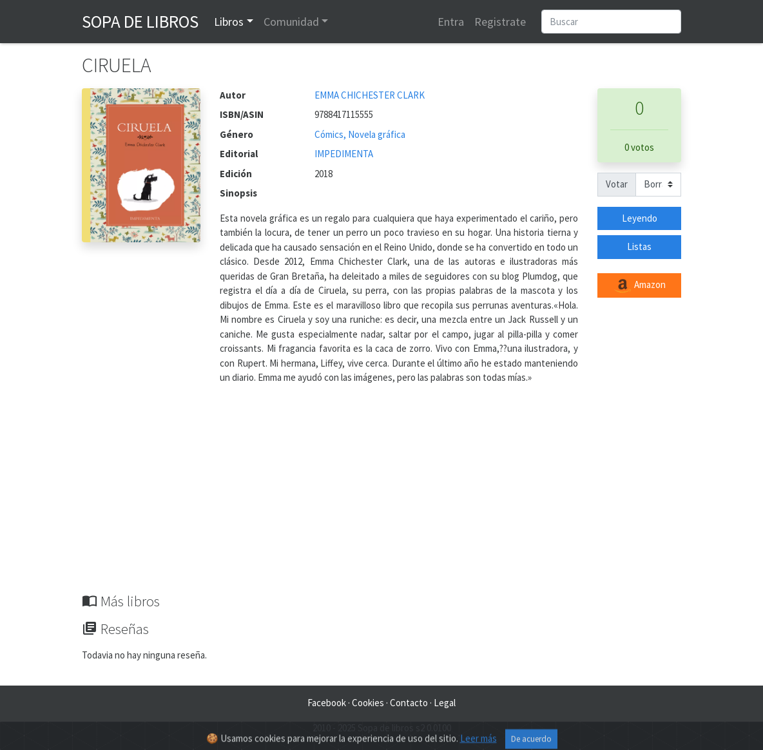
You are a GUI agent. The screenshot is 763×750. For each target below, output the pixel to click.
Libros (229, 21)
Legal (445, 703)
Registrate (500, 21)
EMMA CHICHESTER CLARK (369, 95)
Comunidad (291, 21)
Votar (617, 184)
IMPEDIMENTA (343, 154)
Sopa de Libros (140, 21)
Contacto (409, 703)
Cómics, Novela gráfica (359, 134)
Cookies (368, 703)
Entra (451, 21)
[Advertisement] (381, 496)
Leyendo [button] (639, 218)
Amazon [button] (639, 285)
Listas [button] (639, 246)
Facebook (326, 703)
